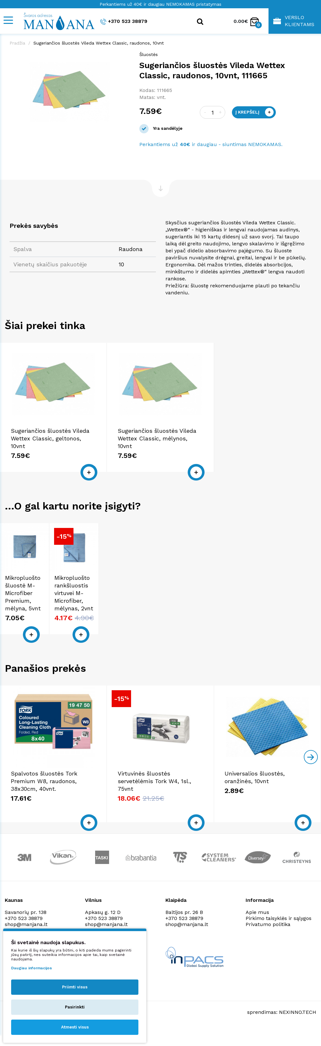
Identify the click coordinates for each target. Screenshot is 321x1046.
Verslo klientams (293, 20)
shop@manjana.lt (186, 939)
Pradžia (17, 43)
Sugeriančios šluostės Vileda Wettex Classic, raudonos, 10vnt (98, 43)
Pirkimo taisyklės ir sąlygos (278, 933)
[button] (124, 58)
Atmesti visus (75, 1027)
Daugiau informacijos (31, 968)
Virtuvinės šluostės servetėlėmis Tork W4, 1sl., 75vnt (154, 795)
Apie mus (257, 926)
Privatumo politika (268, 939)
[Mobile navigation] (8, 20)
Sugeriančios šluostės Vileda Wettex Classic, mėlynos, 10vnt (157, 438)
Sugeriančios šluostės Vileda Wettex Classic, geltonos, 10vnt (50, 438)
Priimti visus (74, 987)
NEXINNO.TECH (297, 1026)
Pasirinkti (75, 1007)
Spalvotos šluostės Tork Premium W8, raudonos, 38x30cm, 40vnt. (44, 795)
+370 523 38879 (123, 21)
